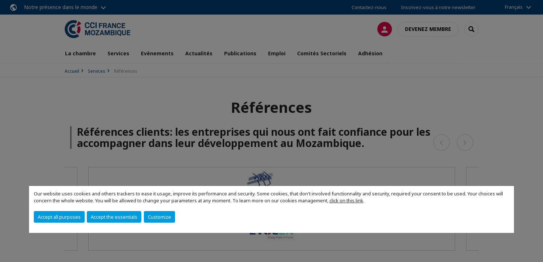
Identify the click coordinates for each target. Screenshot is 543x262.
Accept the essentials (114, 217)
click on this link (346, 200)
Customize (159, 217)
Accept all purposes (59, 217)
